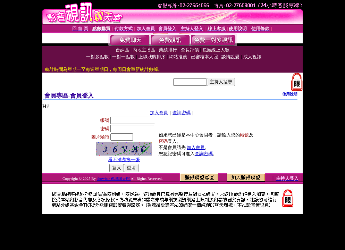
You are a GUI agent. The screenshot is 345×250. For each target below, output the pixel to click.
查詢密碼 (181, 112)
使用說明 (289, 94)
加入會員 (159, 112)
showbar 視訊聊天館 (114, 178)
